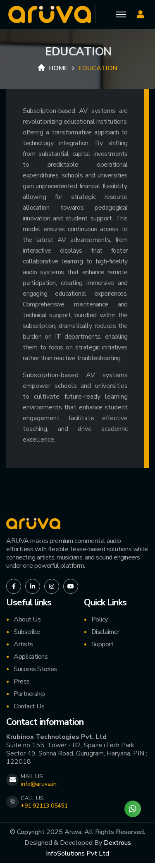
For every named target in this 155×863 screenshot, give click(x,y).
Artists (23, 644)
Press (22, 681)
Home (53, 68)
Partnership (29, 693)
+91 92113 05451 (44, 806)
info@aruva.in (39, 784)
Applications (31, 656)
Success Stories (35, 669)
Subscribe (27, 631)
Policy (99, 619)
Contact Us (29, 706)
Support (102, 644)
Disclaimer (105, 631)
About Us (27, 619)
